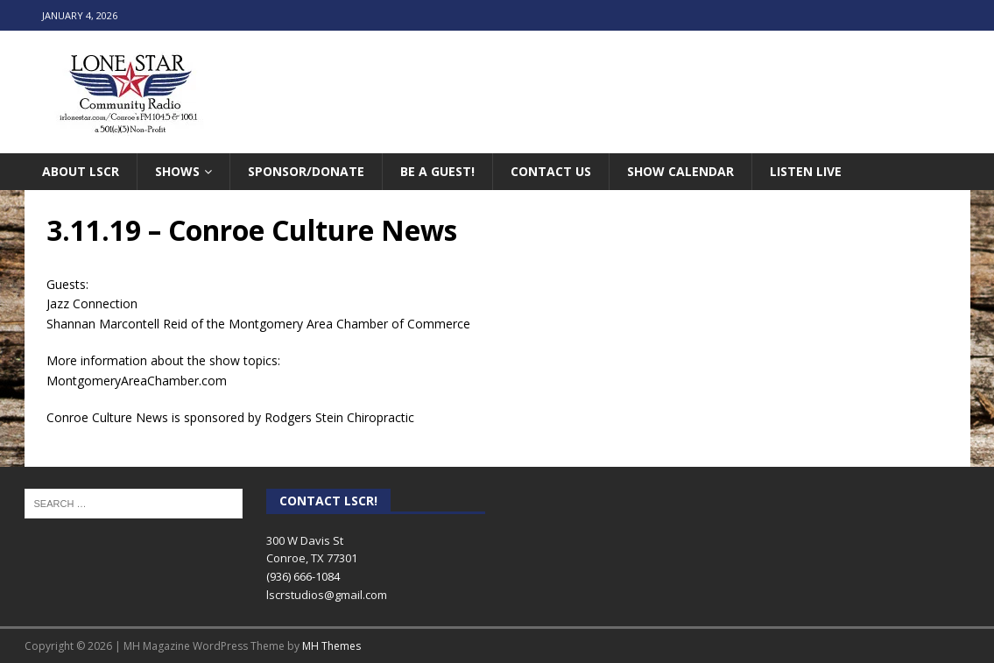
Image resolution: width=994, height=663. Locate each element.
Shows (177, 171)
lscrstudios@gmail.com (326, 595)
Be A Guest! (437, 171)
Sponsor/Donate (306, 171)
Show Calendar (680, 171)
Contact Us (551, 171)
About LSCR (80, 171)
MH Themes (331, 645)
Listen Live (806, 171)
